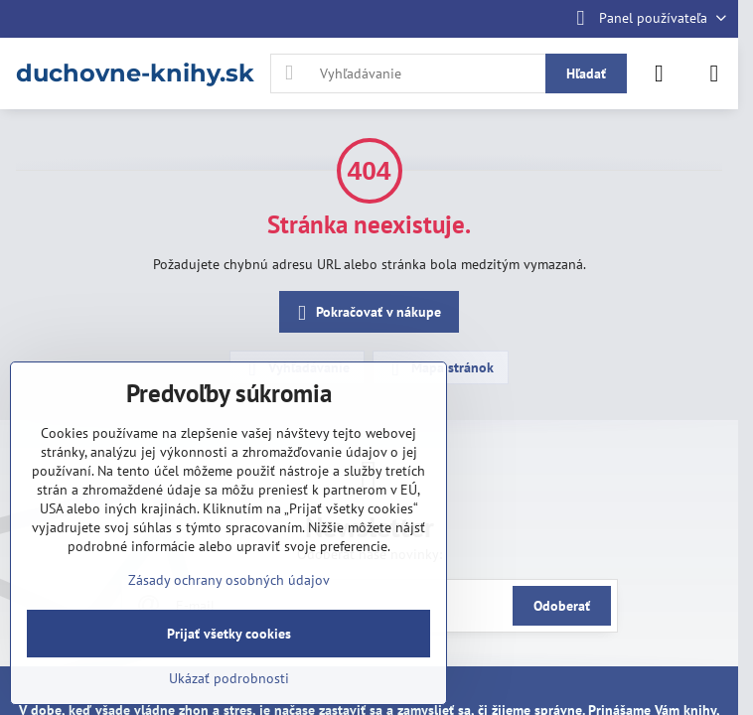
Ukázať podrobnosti (229, 678)
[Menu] (714, 73)
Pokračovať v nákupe (366, 313)
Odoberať (561, 606)
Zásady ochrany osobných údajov (229, 580)
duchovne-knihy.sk (135, 73)
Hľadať (586, 73)
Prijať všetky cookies (229, 634)
